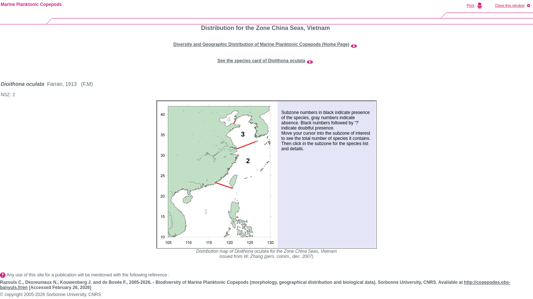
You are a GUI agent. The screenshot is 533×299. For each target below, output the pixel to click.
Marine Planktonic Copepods (31, 4)
